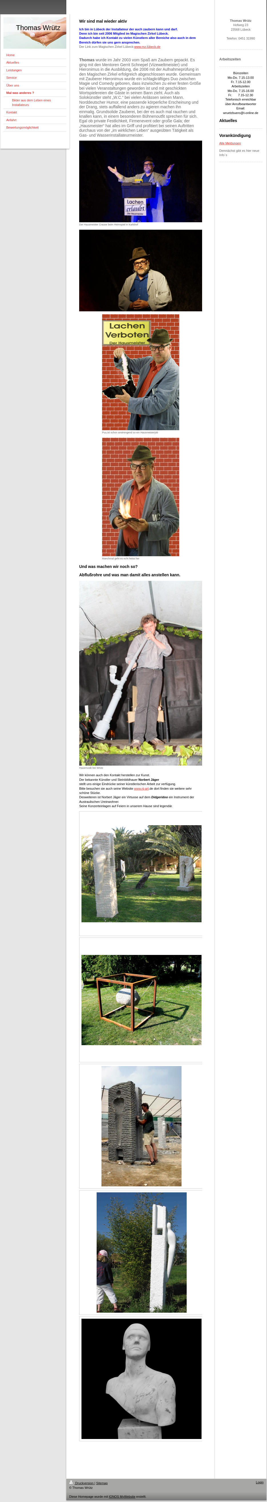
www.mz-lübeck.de (147, 46)
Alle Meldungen (230, 143)
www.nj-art (141, 788)
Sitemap (101, 1483)
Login (260, 1482)
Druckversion (81, 1483)
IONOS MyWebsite (122, 1496)
